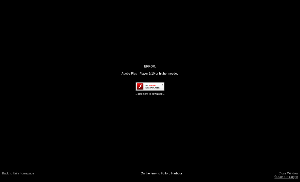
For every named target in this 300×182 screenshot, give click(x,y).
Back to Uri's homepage (18, 173)
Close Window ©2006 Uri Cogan (286, 175)
